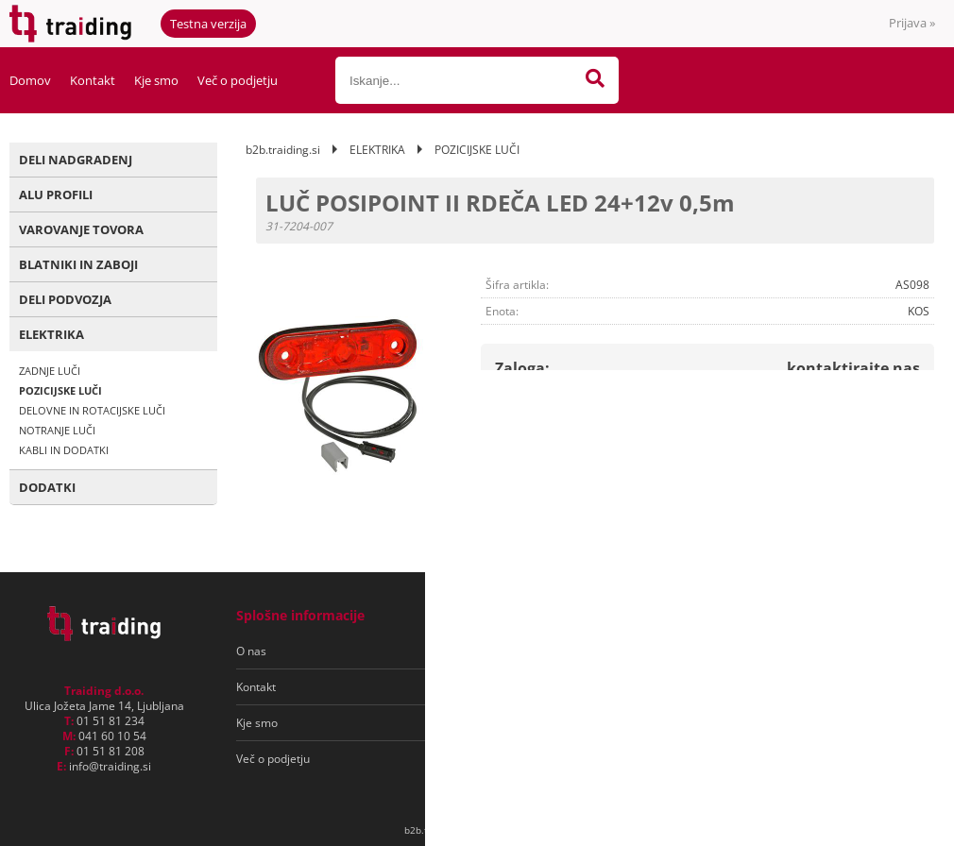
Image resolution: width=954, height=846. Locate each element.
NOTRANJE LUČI (57, 430)
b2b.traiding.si (283, 150)
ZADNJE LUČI (49, 371)
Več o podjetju (237, 80)
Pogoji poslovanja (508, 651)
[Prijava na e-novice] (860, 651)
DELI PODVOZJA (65, 299)
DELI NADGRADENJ (75, 159)
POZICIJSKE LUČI (60, 390)
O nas (251, 651)
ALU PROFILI (56, 194)
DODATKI (47, 487)
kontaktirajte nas (853, 368)
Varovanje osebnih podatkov (537, 687)
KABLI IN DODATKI (64, 450)
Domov (30, 80)
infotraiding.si (110, 766)
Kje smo (156, 80)
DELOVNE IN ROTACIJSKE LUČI (92, 410)
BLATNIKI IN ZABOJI (78, 264)
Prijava (912, 22)
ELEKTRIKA (51, 334)
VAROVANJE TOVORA (81, 229)
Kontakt (92, 80)
